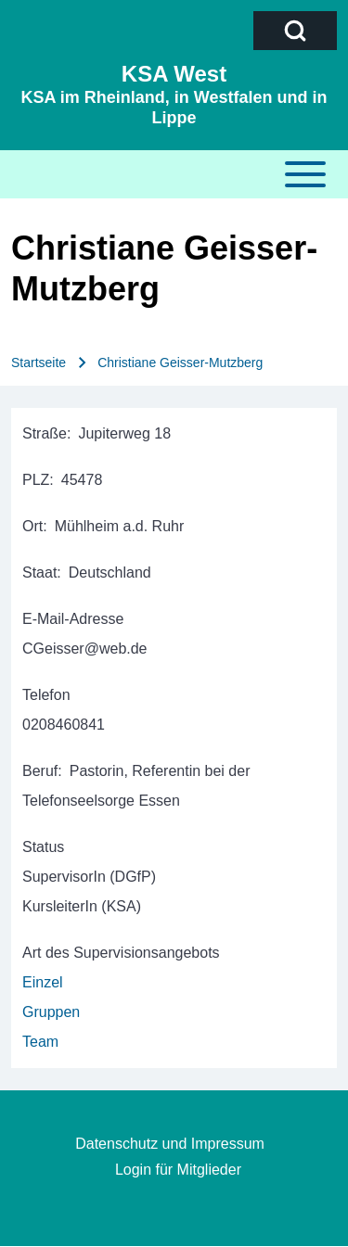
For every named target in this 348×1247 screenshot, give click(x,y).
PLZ (35, 480)
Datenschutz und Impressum (169, 1144)
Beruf (40, 771)
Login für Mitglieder (178, 1169)
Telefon (46, 695)
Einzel (42, 982)
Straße (44, 433)
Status (43, 847)
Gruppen (51, 1012)
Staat (39, 572)
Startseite (38, 362)
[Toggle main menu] (174, 174)
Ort (32, 526)
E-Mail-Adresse (72, 619)
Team (40, 1042)
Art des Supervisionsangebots (121, 953)
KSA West (174, 73)
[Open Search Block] (295, 30)
